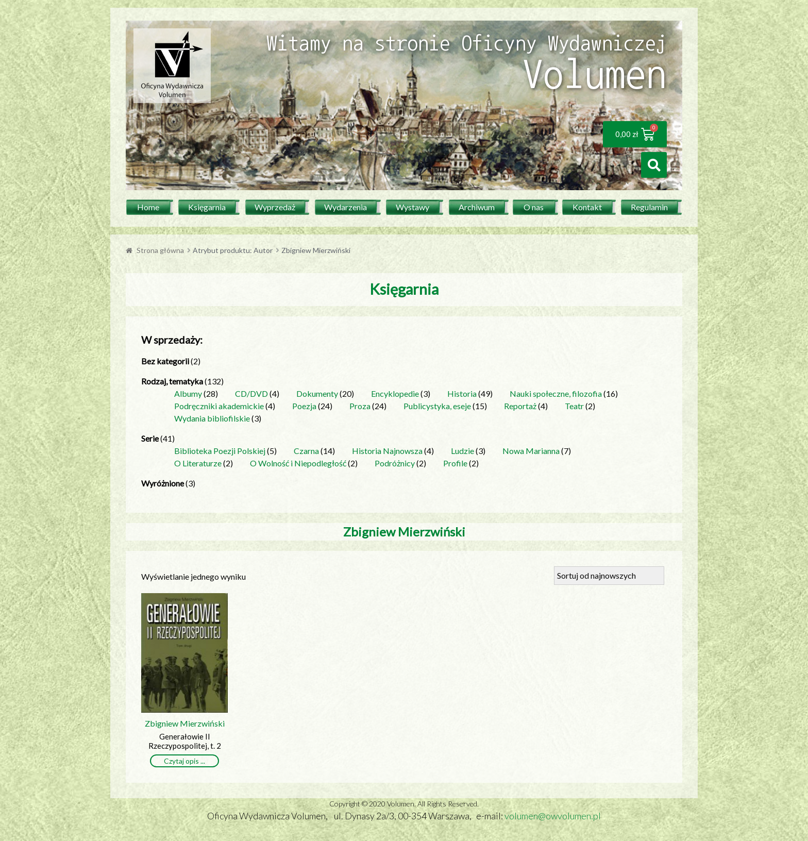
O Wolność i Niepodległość (298, 463)
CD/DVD (251, 393)
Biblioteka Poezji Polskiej (219, 451)
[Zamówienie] (609, 575)
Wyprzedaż (275, 207)
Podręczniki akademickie (219, 406)
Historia (462, 393)
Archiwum (477, 207)
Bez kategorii (165, 361)
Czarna (306, 451)
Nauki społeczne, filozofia (556, 393)
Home (148, 207)
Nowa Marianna (531, 451)
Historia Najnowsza (387, 451)
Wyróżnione (162, 483)
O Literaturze (198, 463)
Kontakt (587, 207)
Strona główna (160, 250)
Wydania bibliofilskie (212, 418)
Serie (150, 438)
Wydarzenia (345, 207)
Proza (360, 406)
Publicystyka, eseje (437, 406)
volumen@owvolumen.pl (552, 815)
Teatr (574, 406)
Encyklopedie (395, 393)
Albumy (188, 393)
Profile (455, 463)
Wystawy (412, 207)
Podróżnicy (395, 463)
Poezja (304, 406)
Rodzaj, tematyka (172, 381)
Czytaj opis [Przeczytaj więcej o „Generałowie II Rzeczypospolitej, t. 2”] (181, 760)
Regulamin (649, 207)
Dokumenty (317, 393)
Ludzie (462, 451)
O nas (534, 207)
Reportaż (520, 406)
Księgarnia (207, 207)
